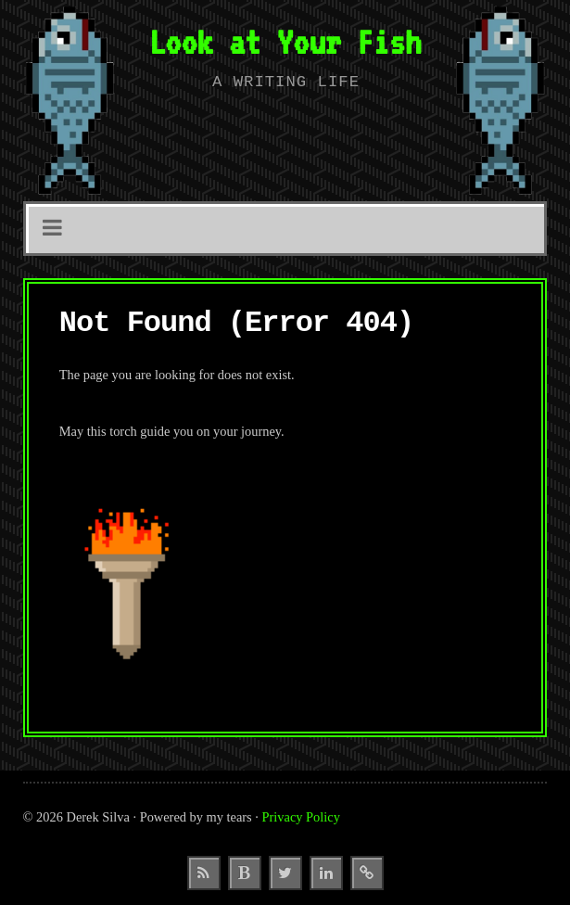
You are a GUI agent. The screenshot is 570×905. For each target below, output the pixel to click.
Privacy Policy (301, 816)
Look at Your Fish (285, 41)
